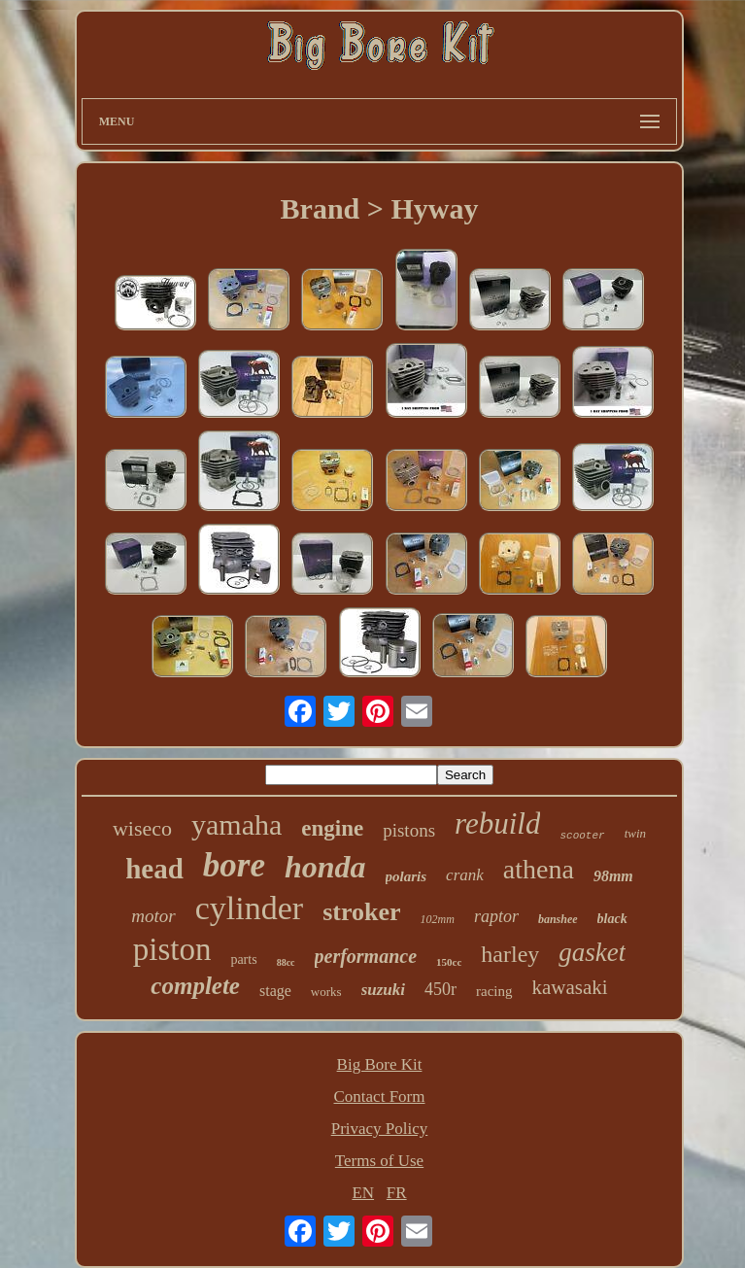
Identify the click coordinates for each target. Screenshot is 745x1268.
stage (275, 990)
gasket (592, 952)
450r (440, 989)
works (326, 991)
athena (538, 869)
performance (366, 956)
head (154, 868)
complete (195, 986)
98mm (613, 876)
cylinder (249, 908)
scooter (581, 835)
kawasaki (570, 987)
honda (325, 866)
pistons (409, 830)
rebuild (497, 823)
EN (363, 1192)
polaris (406, 876)
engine (332, 828)
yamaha (236, 824)
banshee (558, 919)
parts (243, 959)
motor (153, 916)
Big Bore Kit (380, 1064)
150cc (448, 962)
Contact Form (379, 1096)
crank (465, 875)
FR (397, 1192)
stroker (361, 912)
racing (494, 991)
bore (234, 865)
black (612, 918)
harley (510, 954)
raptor (496, 916)
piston (172, 949)
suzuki (383, 989)
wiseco (142, 828)
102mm (438, 919)
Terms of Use (379, 1160)
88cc (286, 962)
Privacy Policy (379, 1128)
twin (635, 833)
